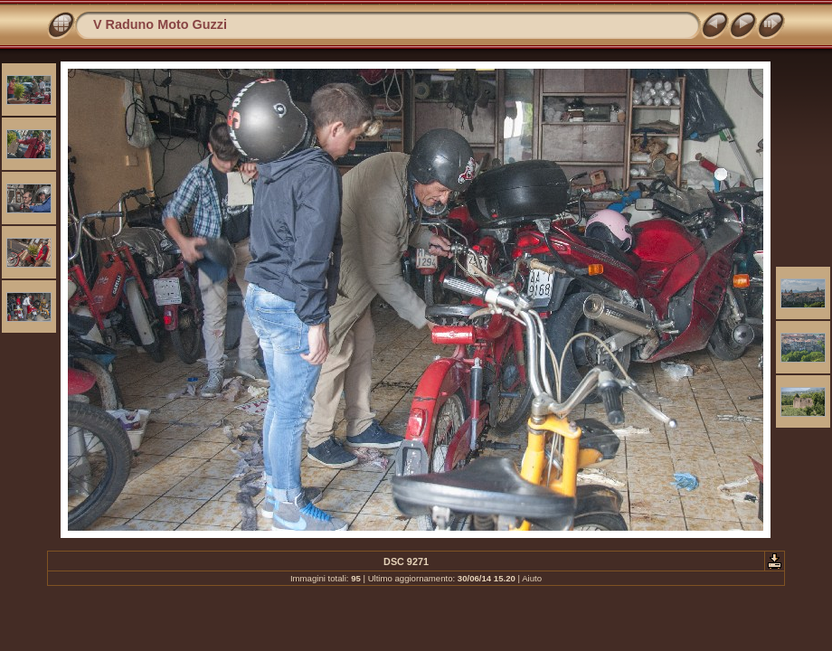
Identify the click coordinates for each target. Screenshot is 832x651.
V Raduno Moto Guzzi (160, 24)
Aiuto (532, 578)
